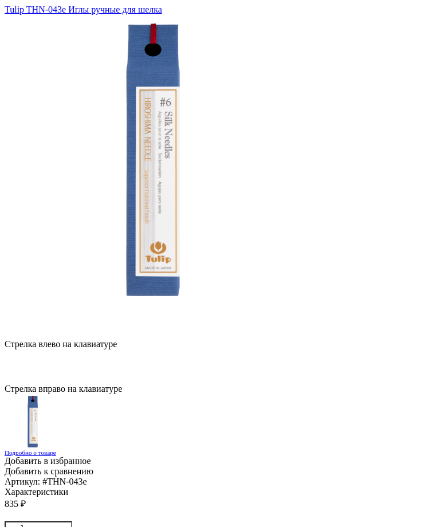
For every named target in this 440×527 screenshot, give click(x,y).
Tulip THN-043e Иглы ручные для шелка (83, 9)
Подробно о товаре (30, 452)
